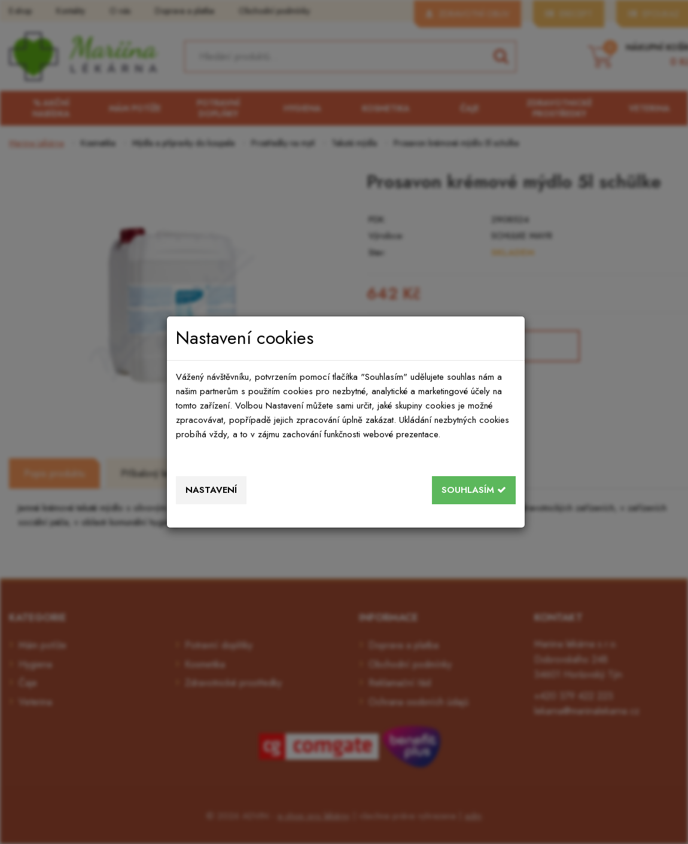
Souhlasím (474, 489)
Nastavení (211, 489)
